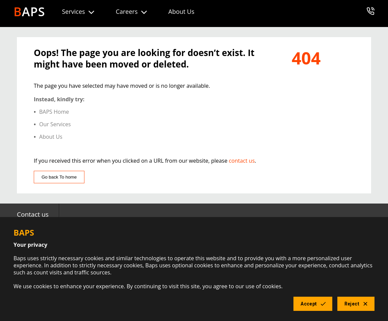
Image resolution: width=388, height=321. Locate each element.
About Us (182, 12)
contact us (242, 160)
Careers (132, 12)
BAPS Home (54, 111)
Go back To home (59, 177)
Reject (356, 304)
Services (78, 12)
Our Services (55, 124)
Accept (313, 304)
